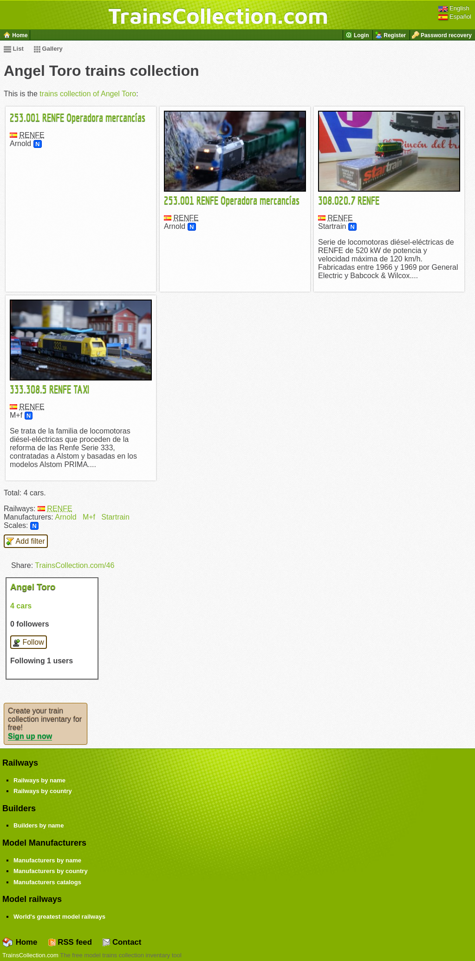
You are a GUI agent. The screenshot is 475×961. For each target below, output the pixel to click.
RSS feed (70, 942)
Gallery (48, 48)
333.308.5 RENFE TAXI (50, 388)
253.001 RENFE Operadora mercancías (77, 117)
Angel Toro (32, 587)
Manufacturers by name (47, 860)
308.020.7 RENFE (348, 200)
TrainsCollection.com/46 (74, 565)
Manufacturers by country (50, 871)
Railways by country (42, 790)
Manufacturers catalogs (47, 882)
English (453, 8)
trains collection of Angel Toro (87, 94)
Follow (28, 642)
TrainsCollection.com (218, 15)
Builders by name (38, 825)
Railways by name (39, 780)
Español (454, 16)
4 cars (21, 606)
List (14, 48)
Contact (122, 942)
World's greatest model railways (59, 916)
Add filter (26, 541)
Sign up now (30, 736)
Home (19, 942)
